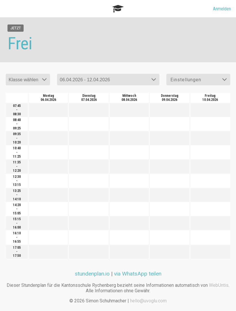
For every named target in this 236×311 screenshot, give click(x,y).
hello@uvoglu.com (148, 301)
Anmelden (222, 9)
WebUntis (219, 285)
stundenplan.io (92, 273)
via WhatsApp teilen (137, 273)
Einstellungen (185, 79)
